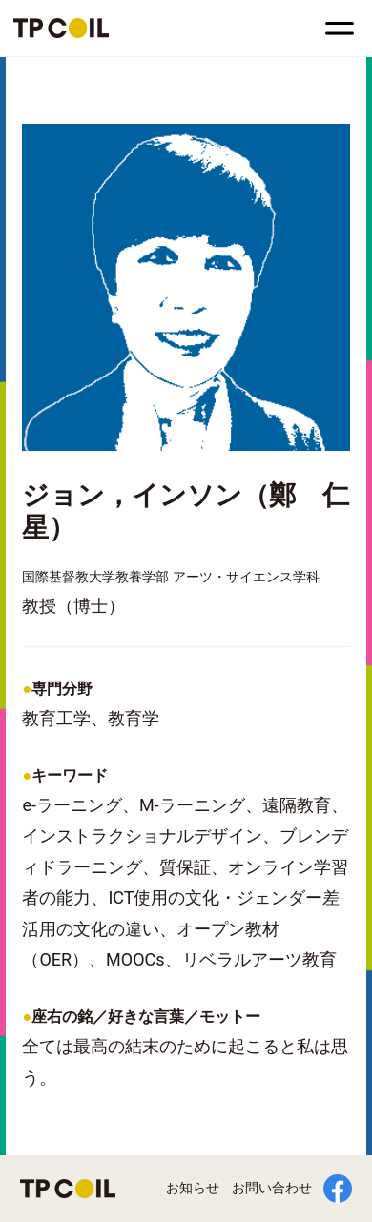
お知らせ (192, 1187)
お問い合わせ (272, 1187)
